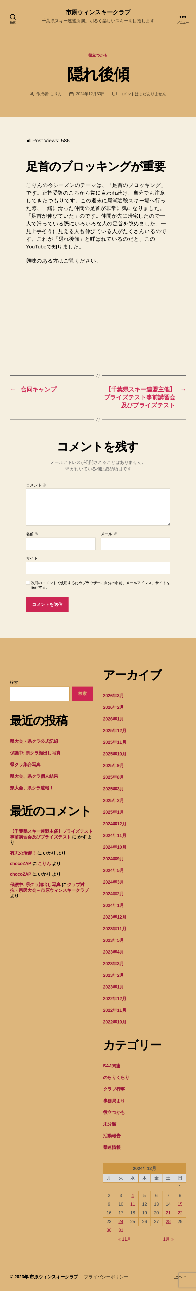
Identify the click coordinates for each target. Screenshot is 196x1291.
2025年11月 (114, 742)
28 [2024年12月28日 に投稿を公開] (168, 1221)
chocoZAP (20, 863)
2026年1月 (113, 719)
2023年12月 (114, 917)
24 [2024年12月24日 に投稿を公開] (120, 1221)
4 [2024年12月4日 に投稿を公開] (132, 1195)
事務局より (114, 1100)
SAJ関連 (111, 1065)
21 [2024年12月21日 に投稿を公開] (168, 1212)
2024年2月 (113, 893)
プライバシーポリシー (106, 1276)
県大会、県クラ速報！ (32, 787)
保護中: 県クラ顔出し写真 (35, 753)
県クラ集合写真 (25, 764)
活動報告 (112, 1135)
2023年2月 (113, 975)
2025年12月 (114, 730)
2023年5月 (113, 940)
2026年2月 (113, 707)
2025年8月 (113, 777)
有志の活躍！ (23, 853)
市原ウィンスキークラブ (98, 12)
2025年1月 (113, 812)
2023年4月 (113, 952)
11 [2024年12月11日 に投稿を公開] (132, 1204)
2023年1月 (113, 987)
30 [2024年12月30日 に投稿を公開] (109, 1230)
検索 (14, 682)
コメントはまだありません (142, 94)
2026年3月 (113, 695)
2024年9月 (113, 858)
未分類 (109, 1124)
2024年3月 (113, 882)
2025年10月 (114, 753)
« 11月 (124, 1239)
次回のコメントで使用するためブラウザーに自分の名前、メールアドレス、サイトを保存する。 (100, 585)
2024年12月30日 (90, 94)
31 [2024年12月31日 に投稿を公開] (120, 1230)
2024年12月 (114, 823)
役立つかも (98, 55)
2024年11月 (114, 835)
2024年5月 (113, 870)
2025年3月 (113, 788)
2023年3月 (113, 963)
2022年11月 (114, 1010)
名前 (32, 534)
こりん (56, 94)
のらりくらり (116, 1077)
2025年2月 (113, 800)
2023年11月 (114, 928)
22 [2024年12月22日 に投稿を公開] (180, 1212)
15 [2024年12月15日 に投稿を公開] (180, 1204)
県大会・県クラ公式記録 (34, 741)
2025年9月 (113, 765)
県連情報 (112, 1147)
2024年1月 (113, 905)
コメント (36, 485)
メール (109, 534)
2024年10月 (114, 847)
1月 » (168, 1239)
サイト (32, 558)
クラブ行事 (114, 1089)
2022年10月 (114, 1022)
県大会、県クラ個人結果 (34, 776)
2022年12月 (114, 998)
